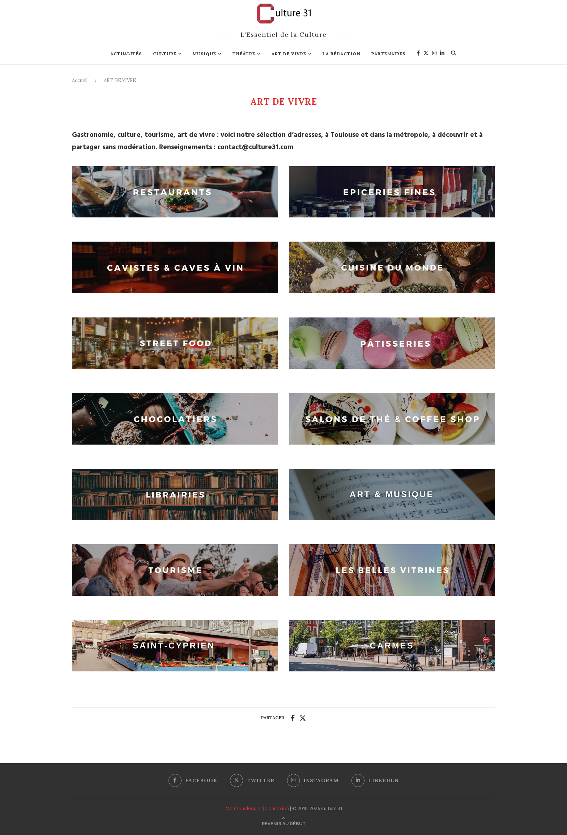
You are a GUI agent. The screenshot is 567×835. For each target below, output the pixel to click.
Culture (164, 53)
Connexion (277, 809)
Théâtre (244, 53)
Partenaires (388, 53)
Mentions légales (243, 809)
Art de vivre (289, 53)
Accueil (80, 80)
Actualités (126, 53)
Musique (204, 53)
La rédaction (342, 53)
